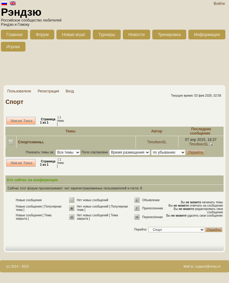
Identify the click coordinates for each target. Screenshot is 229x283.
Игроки (13, 46)
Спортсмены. (31, 142)
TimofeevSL (157, 142)
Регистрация (48, 91)
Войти (219, 3)
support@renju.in (208, 266)
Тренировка (169, 34)
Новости (136, 34)
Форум (42, 34)
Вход (70, 91)
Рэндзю (21, 12)
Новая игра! (73, 34)
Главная (14, 34)
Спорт (14, 101)
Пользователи (19, 91)
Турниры (106, 34)
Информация (207, 34)
